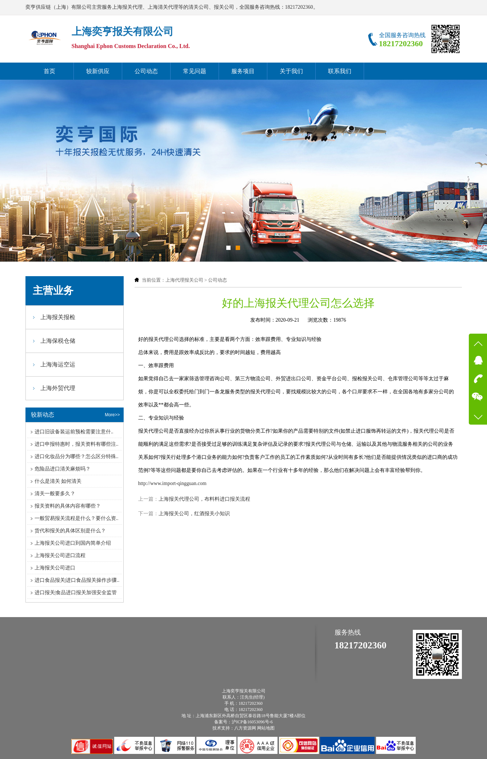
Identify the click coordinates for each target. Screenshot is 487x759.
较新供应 (97, 71)
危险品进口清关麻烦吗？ (63, 469)
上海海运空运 (57, 364)
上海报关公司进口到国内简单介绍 (73, 543)
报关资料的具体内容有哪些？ (68, 506)
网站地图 (266, 728)
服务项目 (243, 71)
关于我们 (291, 71)
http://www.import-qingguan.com (172, 483)
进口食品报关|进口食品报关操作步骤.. (77, 580)
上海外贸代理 (57, 388)
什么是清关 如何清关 (58, 481)
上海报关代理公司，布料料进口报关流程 (204, 499)
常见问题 (194, 71)
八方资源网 (245, 728)
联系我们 (339, 71)
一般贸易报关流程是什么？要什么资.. (77, 518)
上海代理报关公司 (184, 280)
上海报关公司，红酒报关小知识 (194, 513)
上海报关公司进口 (55, 568)
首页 (49, 71)
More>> (112, 414)
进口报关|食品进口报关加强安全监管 (76, 592)
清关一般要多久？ (55, 493)
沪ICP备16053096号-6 (252, 721)
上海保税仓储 (57, 341)
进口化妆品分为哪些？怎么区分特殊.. (77, 456)
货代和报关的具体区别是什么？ (70, 530)
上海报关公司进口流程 (60, 555)
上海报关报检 (57, 317)
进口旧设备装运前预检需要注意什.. (74, 431)
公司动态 (146, 71)
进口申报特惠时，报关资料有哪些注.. (77, 444)
